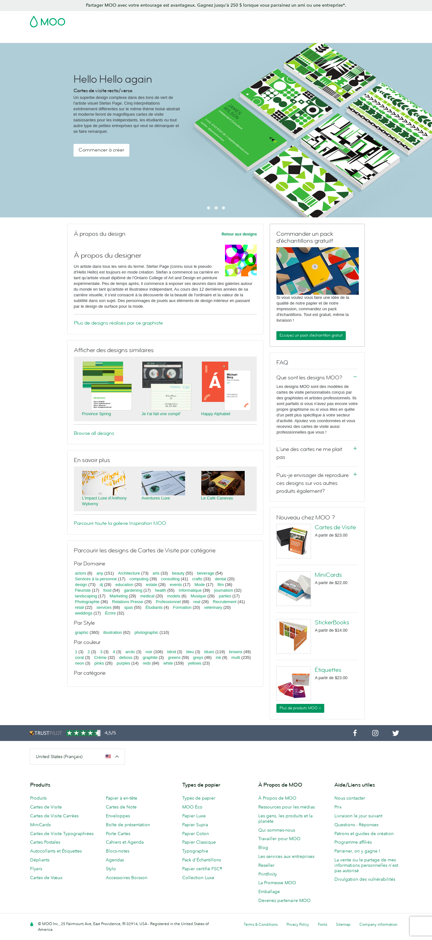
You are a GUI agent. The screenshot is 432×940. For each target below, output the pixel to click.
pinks (99, 663)
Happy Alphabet (215, 413)
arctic (130, 651)
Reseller (266, 865)
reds (147, 663)
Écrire (110, 613)
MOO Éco (192, 807)
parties (225, 596)
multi (235, 657)
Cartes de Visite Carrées (54, 816)
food (107, 590)
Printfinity (267, 874)
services (104, 607)
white (168, 663)
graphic (82, 632)
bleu (190, 651)
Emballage (269, 891)
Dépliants (39, 860)
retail (79, 607)
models (173, 596)
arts (155, 573)
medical (147, 596)
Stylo (111, 869)
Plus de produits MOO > (300, 708)
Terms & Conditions (261, 924)
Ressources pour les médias (286, 807)
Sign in (325, 20)
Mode (200, 584)
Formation (182, 607)
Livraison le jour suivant (358, 816)
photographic (146, 632)
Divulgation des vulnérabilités (364, 879)
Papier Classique (199, 842)
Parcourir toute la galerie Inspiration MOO (120, 523)
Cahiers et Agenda (125, 842)
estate (151, 584)
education (124, 584)
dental (220, 578)
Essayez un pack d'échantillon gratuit (311, 335)
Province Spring (96, 413)
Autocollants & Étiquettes (136, 37)
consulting (170, 578)
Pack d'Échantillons (269, 20)
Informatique (190, 590)
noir (148, 651)
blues (209, 651)
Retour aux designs (239, 234)
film (220, 584)
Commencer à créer (101, 149)
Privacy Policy (298, 924)
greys (198, 657)
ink (218, 657)
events (176, 584)
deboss (125, 657)
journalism (223, 590)
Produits (38, 798)
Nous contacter (349, 798)
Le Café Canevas (217, 498)
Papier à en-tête (121, 798)
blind (171, 651)
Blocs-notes (117, 851)
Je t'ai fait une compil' (161, 413)
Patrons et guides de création (364, 833)
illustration (112, 632)
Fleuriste (83, 590)
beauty (178, 573)
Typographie (195, 851)
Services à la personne (96, 578)
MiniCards (328, 575)
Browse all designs (94, 433)
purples (123, 663)
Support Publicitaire (190, 37)
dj (101, 584)
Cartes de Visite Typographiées (61, 833)
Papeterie (228, 37)
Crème (100, 657)
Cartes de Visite (46, 37)
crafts (197, 578)
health (160, 590)
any (99, 573)
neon (79, 663)
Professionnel (168, 601)
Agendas (115, 860)
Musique (198, 596)
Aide (363, 37)
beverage (205, 573)
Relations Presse (127, 601)
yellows (195, 663)
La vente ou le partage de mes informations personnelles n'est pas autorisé (366, 865)
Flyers (36, 869)
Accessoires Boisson (126, 877)
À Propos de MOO (277, 798)
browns (235, 651)
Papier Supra (195, 824)
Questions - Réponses (356, 824)
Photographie (87, 601)
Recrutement (224, 601)
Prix (338, 807)
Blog (346, 37)
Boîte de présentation (128, 824)
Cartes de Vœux (46, 877)
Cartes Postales (85, 37)
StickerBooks (332, 622)
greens (174, 657)
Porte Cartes (118, 833)
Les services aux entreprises (286, 856)
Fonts (322, 924)
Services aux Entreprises (309, 37)
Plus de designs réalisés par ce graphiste (118, 322)
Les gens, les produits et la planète (285, 818)
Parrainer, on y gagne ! (357, 851)
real (196, 601)
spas (128, 607)
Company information (378, 924)
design (81, 584)
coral (79, 657)
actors (80, 573)
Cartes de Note (121, 807)
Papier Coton (195, 833)
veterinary (213, 607)
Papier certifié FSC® (202, 869)
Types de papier (198, 798)
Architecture (129, 573)
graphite (150, 657)
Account (303, 20)
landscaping (86, 596)
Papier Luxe (194, 816)
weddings (84, 613)
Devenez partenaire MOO (284, 900)
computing (138, 578)
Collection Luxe (198, 877)
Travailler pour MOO (279, 838)
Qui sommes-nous (276, 830)
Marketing (119, 596)
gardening (133, 590)
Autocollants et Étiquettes (56, 851)
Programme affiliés (353, 842)
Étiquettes (328, 670)
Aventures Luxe (156, 498)
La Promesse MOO (277, 882)
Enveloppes (118, 816)
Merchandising (261, 37)
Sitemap (343, 924)
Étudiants (154, 607)
